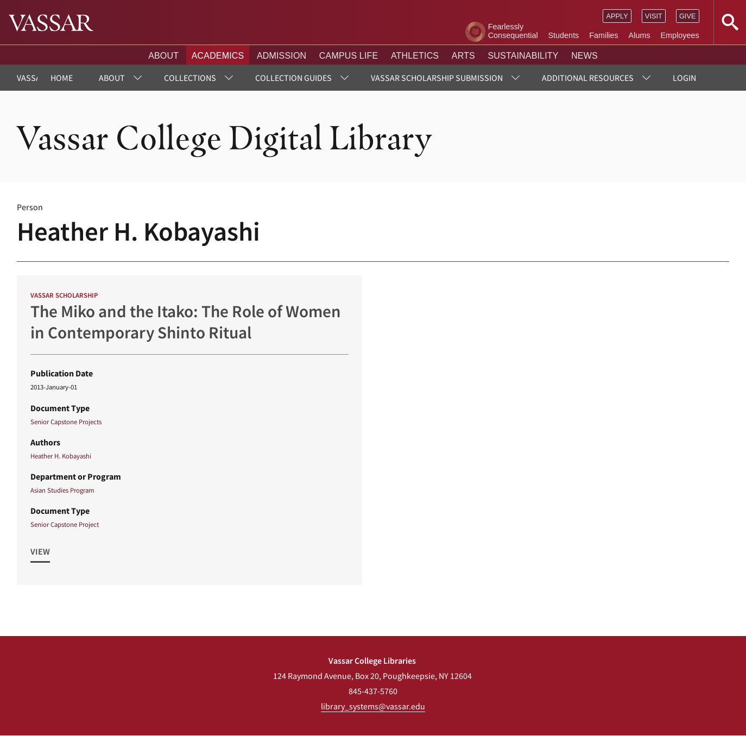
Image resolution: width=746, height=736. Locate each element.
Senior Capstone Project (64, 524)
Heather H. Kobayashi (60, 455)
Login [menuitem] (684, 77)
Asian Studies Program (62, 490)
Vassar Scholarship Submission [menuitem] (437, 77)
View (40, 551)
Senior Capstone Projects (66, 421)
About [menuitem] (112, 77)
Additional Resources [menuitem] (588, 77)
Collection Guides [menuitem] (293, 77)
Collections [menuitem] (190, 77)
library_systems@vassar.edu (373, 706)
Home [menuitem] (61, 77)
